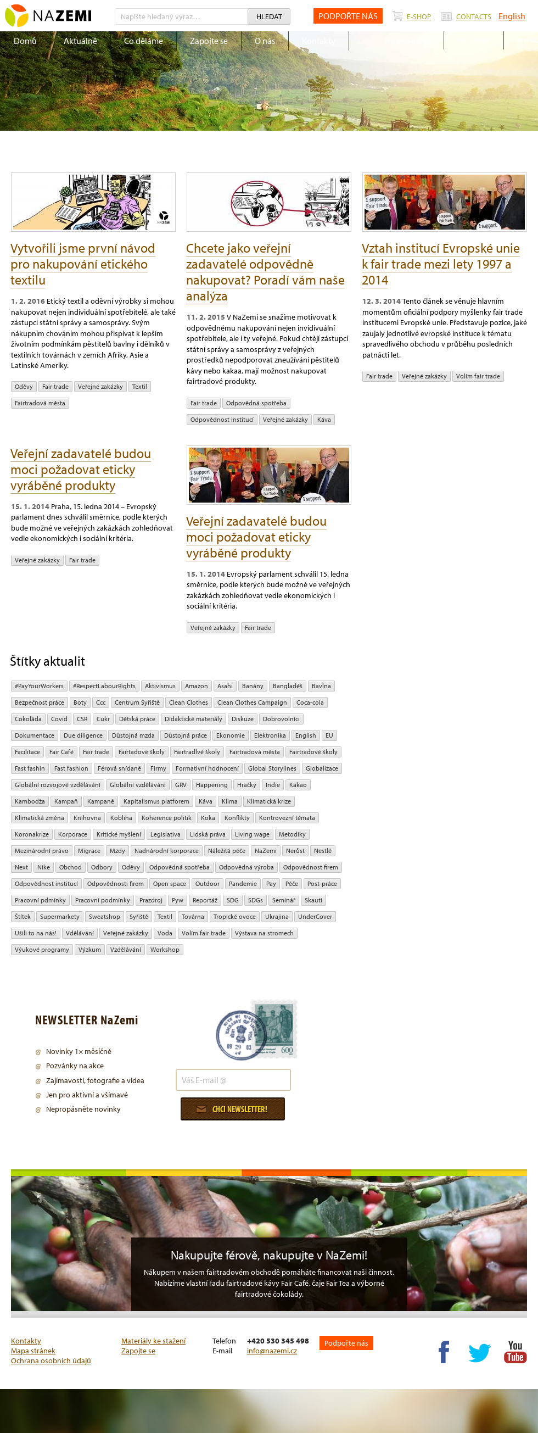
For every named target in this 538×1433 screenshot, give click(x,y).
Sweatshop (104, 916)
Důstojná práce (185, 735)
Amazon (196, 686)
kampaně (100, 801)
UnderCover (315, 916)
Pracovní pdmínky (40, 900)
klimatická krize (269, 801)
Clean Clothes (188, 702)
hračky (246, 784)
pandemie (243, 883)
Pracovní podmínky (102, 900)
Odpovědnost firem (310, 867)
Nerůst (295, 850)
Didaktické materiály (193, 719)
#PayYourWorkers (39, 686)
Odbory (102, 867)
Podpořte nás (346, 1343)
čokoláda (28, 719)
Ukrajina (277, 916)
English (511, 15)
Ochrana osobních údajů (51, 1360)
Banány (253, 686)
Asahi (225, 686)
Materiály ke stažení (153, 1341)
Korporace (72, 834)
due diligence (83, 735)
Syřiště (139, 916)
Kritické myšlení (119, 834)
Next (21, 867)
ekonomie (230, 735)
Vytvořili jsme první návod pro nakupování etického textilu (82, 263)
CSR (82, 719)
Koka (208, 817)
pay (271, 883)
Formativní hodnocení (207, 768)
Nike (43, 867)
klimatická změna (39, 817)
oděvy (24, 386)
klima (230, 801)
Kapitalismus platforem (156, 801)
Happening (212, 784)
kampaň (66, 801)
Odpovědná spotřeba (256, 403)
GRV (181, 784)
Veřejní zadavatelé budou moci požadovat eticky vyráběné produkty (80, 469)
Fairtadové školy (142, 752)
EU (329, 735)
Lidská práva (208, 834)
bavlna (321, 686)
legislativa (165, 834)
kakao (298, 784)
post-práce (322, 883)
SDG (233, 900)
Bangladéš (287, 686)
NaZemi (266, 850)
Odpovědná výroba (246, 867)
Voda (165, 933)
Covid (59, 719)
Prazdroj (150, 900)
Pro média (473, 40)
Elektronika (270, 735)
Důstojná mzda (133, 735)
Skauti (313, 900)
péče (291, 883)
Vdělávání (80, 933)
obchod (70, 867)
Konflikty (237, 817)
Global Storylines (272, 768)
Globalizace (322, 768)
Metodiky (292, 834)
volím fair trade (478, 376)
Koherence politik (167, 817)
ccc (100, 702)
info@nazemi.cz (272, 1351)
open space (169, 883)
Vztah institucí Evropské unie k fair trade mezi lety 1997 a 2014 (441, 263)
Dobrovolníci (281, 719)
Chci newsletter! (231, 1108)
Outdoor (207, 883)
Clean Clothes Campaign (252, 702)
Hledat (269, 16)
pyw (177, 900)
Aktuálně (80, 40)
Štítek (23, 916)
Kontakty (318, 40)
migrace (89, 850)
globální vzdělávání (138, 784)
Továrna (193, 916)
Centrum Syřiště (137, 702)
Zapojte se (209, 40)
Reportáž (205, 900)
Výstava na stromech (264, 933)
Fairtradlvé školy (197, 752)
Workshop (165, 949)
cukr (103, 719)
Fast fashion (71, 768)
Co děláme (143, 40)
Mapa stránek (33, 1351)
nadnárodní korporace (166, 850)
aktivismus (160, 686)
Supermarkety (60, 916)
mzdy (117, 850)
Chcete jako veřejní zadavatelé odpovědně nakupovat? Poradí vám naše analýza (265, 271)
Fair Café (61, 752)
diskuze (243, 719)
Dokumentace (34, 735)
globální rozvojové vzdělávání (57, 784)
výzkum (90, 949)
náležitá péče (226, 850)
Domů (25, 40)
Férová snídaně (119, 768)
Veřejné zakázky (100, 386)
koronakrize (32, 834)
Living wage (252, 834)
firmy (158, 768)
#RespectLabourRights (104, 686)
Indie (273, 784)
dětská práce (137, 719)
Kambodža (30, 801)
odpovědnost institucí (222, 419)
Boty (80, 702)
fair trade (55, 386)
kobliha (121, 817)
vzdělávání (125, 949)
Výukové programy (42, 949)
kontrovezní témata (287, 817)
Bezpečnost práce (39, 702)
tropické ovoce (235, 916)
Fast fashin (30, 768)
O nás (265, 40)
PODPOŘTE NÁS (348, 15)
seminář (283, 900)
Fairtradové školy (313, 752)
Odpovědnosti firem (115, 883)
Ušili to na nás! (36, 933)
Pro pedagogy (407, 40)
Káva (324, 419)
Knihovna (87, 817)
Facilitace (27, 752)
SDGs (255, 900)
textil (139, 386)
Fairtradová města (40, 403)
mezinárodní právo (42, 850)
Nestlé (323, 850)
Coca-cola (310, 702)
